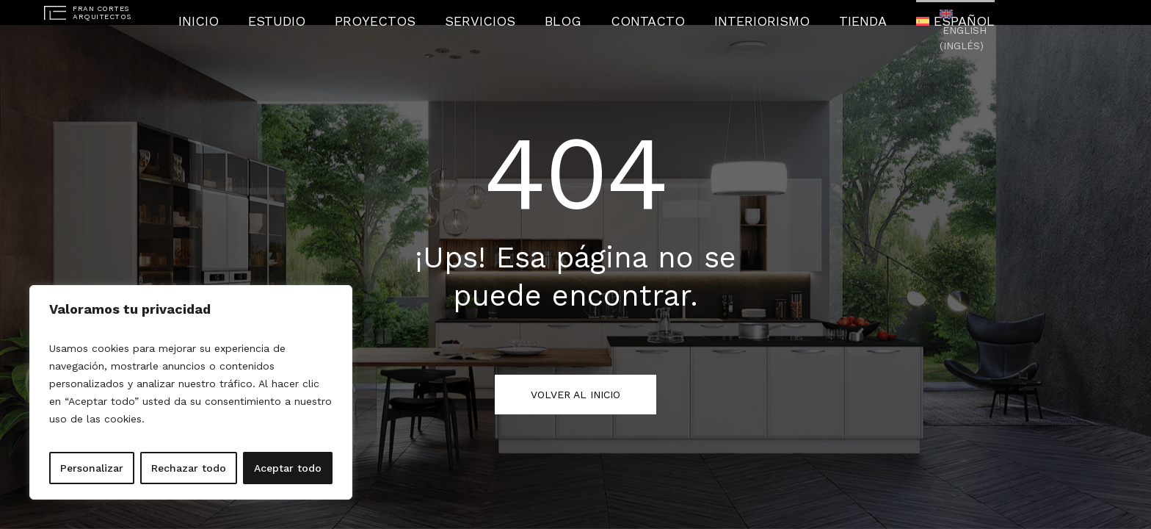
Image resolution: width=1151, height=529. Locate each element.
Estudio (331, 13)
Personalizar (91, 468)
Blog (566, 13)
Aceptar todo (288, 468)
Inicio (265, 13)
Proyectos (412, 13)
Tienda (813, 13)
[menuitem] (892, 13)
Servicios (497, 13)
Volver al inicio (575, 394)
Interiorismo (729, 13)
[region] (190, 392)
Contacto (636, 13)
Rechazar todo (188, 468)
